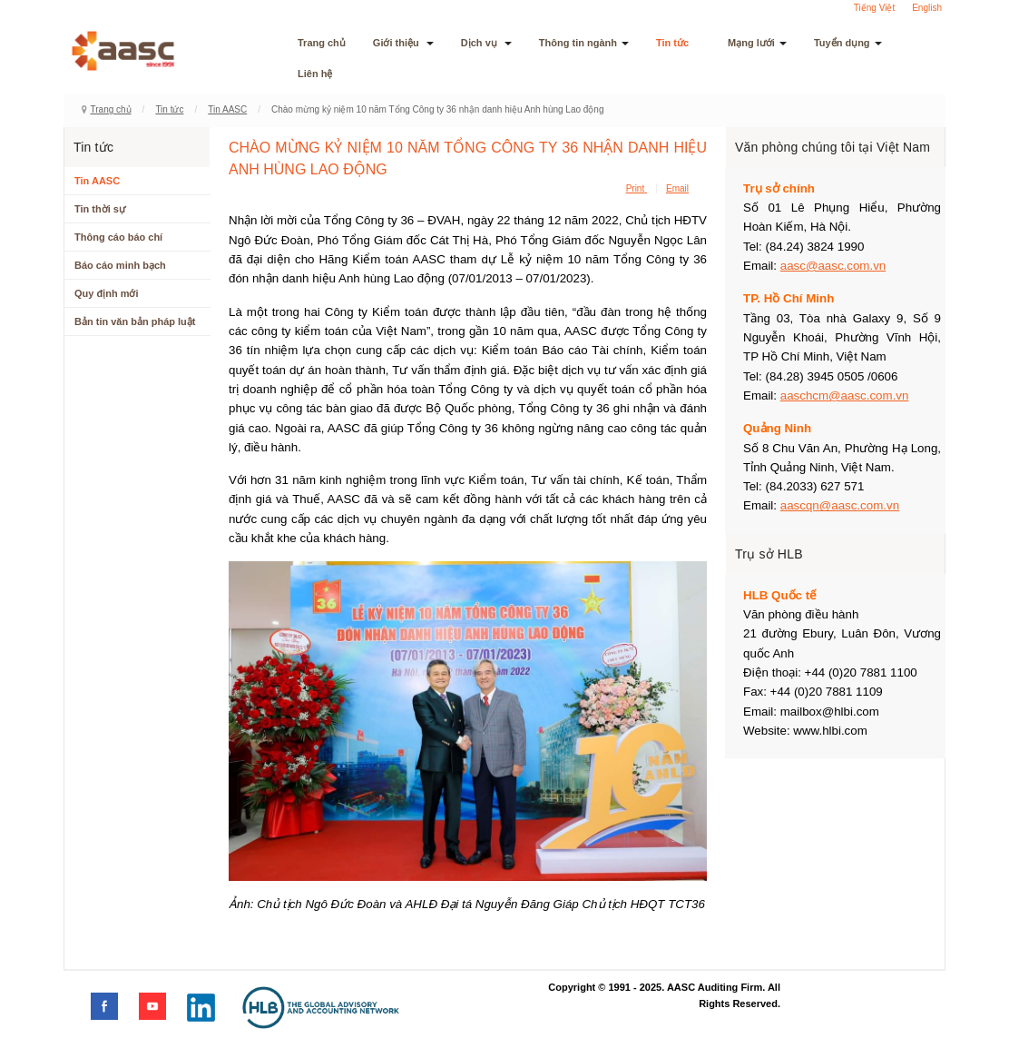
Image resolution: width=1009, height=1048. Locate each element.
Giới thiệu (403, 42)
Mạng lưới (757, 42)
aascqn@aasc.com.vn (839, 505)
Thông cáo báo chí (118, 237)
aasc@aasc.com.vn (833, 265)
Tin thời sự (99, 208)
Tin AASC (227, 109)
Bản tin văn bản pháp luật (135, 321)
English (927, 8)
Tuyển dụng (848, 42)
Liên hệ (315, 73)
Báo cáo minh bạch (120, 265)
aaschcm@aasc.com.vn (844, 395)
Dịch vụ (486, 42)
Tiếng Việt (874, 8)
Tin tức (678, 42)
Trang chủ (322, 42)
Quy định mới (106, 293)
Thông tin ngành (584, 42)
